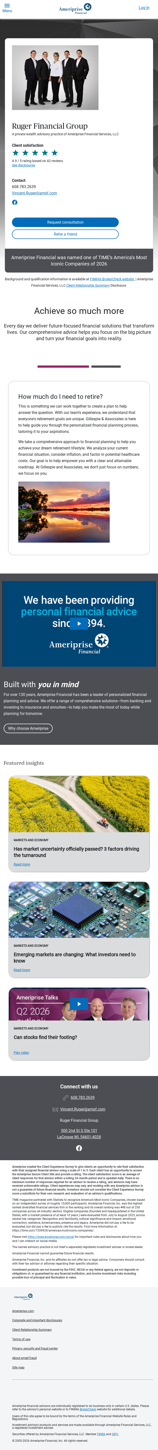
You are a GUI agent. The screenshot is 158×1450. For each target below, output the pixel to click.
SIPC (115, 1434)
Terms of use (21, 1339)
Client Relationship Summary (88, 285)
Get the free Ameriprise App (83, 1392)
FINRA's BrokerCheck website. (112, 279)
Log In (144, 7)
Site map (18, 1367)
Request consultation (65, 222)
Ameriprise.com (23, 1311)
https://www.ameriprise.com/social (51, 1237)
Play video (21, 1053)
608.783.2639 (24, 186)
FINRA (101, 1434)
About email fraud (24, 1358)
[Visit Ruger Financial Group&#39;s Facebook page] (79, 1148)
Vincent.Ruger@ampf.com (34, 193)
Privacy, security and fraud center (35, 1348)
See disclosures (23, 165)
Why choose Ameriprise (28, 728)
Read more (22, 864)
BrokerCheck (88, 1409)
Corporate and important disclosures (37, 1320)
